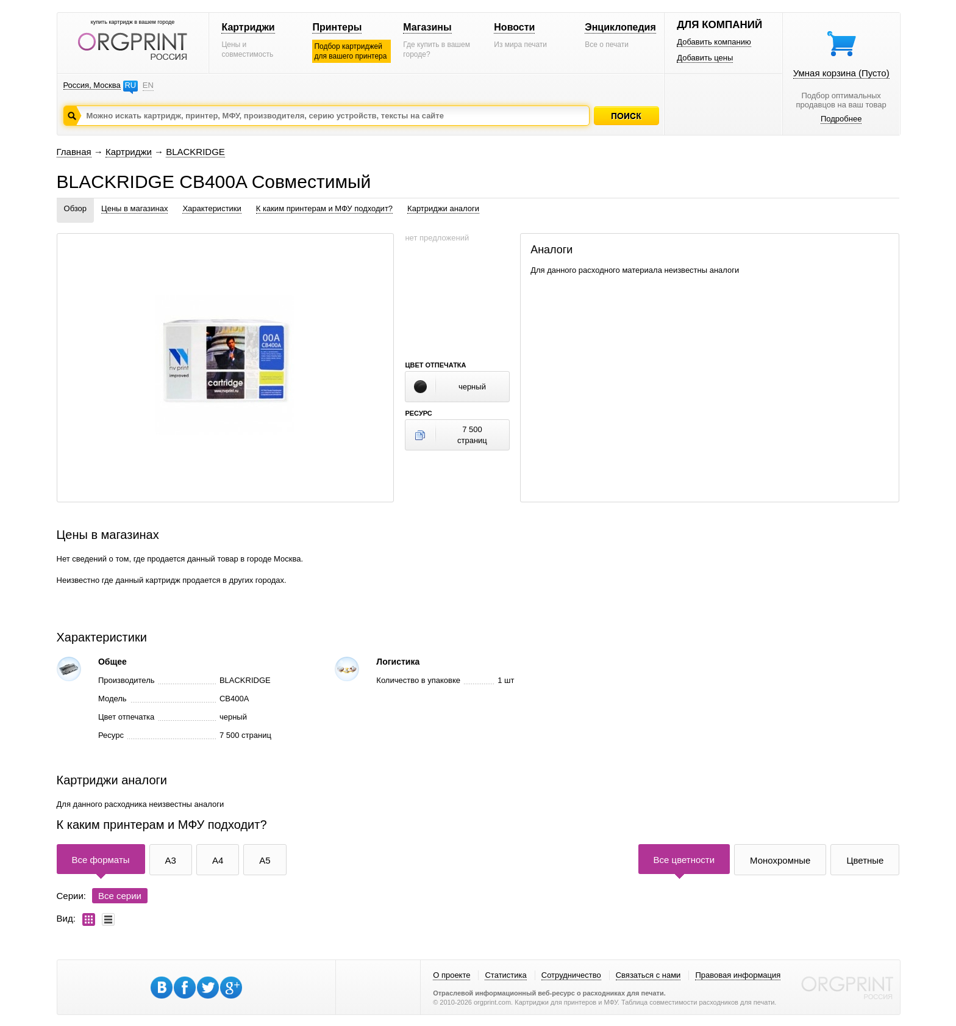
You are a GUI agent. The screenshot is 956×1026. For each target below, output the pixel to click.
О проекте (451, 975)
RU (130, 85)
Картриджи (247, 27)
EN (148, 85)
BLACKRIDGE (195, 151)
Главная (74, 151)
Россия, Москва (92, 85)
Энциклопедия (620, 27)
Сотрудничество (571, 975)
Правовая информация (737, 975)
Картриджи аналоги (443, 208)
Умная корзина (841, 73)
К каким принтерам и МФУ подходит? (324, 208)
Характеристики (211, 208)
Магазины (427, 27)
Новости (514, 27)
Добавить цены (705, 57)
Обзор (75, 208)
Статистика (505, 975)
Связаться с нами (648, 975)
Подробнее (841, 118)
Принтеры (337, 27)
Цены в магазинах (134, 208)
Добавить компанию (714, 41)
